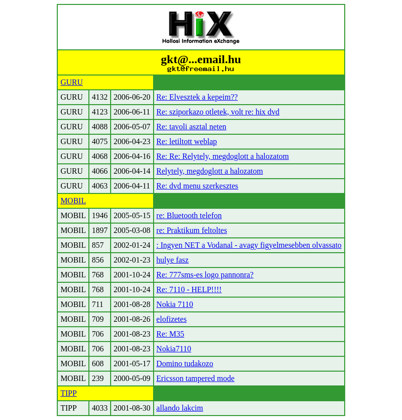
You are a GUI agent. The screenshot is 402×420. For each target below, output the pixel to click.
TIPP (68, 393)
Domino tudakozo (185, 363)
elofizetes (172, 319)
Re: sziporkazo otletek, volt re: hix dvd (218, 112)
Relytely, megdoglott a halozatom (210, 171)
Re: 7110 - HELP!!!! (189, 289)
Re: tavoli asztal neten (192, 126)
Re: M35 (170, 334)
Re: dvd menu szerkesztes (198, 186)
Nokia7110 (174, 348)
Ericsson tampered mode (196, 378)
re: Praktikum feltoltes (192, 230)
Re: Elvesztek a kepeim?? (197, 97)
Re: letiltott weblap (187, 141)
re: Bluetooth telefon (189, 215)
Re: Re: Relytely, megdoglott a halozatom (223, 156)
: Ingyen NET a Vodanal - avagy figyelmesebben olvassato (249, 245)
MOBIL (73, 200)
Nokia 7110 (175, 304)
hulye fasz (173, 260)
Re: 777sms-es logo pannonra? (205, 274)
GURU (71, 82)
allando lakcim (180, 408)
